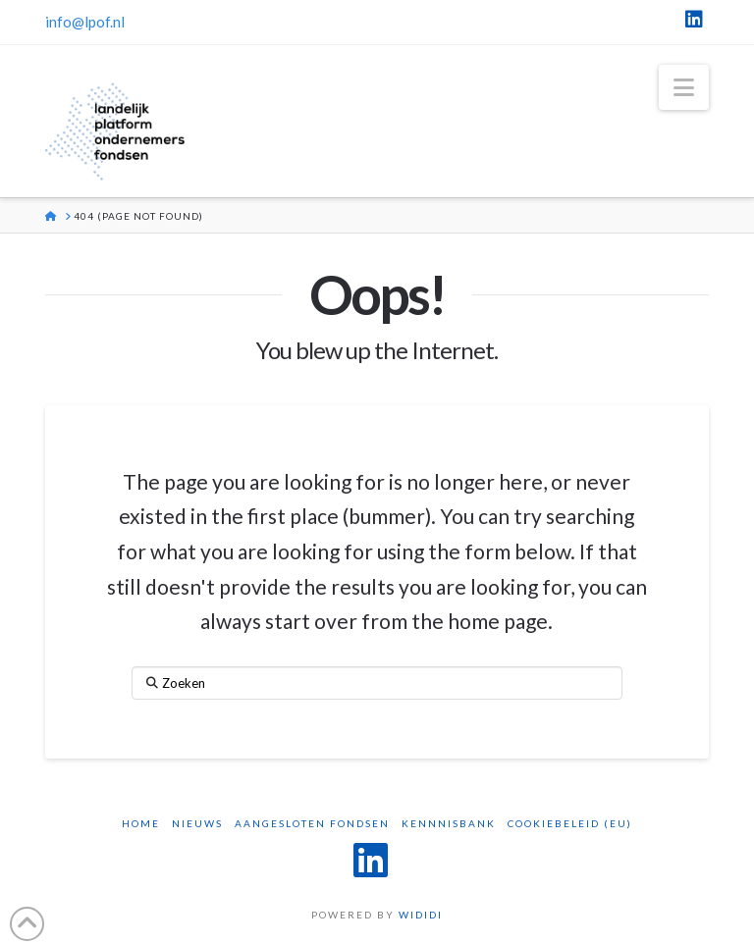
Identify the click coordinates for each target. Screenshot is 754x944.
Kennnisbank (449, 823)
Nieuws (197, 823)
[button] (684, 87)
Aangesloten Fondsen (312, 823)
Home (141, 823)
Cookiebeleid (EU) (570, 823)
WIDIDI (421, 914)
